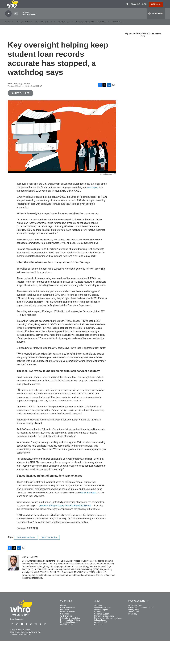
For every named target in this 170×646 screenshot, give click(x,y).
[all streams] (156, 19)
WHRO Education (85, 27)
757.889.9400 (15, 640)
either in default (88, 497)
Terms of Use (133, 617)
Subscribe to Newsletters (70, 623)
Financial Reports (101, 615)
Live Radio (64, 615)
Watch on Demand (67, 613)
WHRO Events (66, 621)
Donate (158, 6)
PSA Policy (132, 619)
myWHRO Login (140, 7)
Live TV (63, 611)
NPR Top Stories (49, 542)
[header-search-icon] (128, 7)
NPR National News (26, 542)
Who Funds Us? (100, 627)
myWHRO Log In (67, 629)
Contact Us (98, 629)
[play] (8, 18)
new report (92, 192)
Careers (97, 617)
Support (101, 27)
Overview (98, 611)
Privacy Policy (133, 615)
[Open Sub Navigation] (13, 27)
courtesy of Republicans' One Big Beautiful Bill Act (65, 510)
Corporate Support (101, 619)
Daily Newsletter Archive (70, 625)
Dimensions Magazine (69, 627)
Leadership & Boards (102, 613)
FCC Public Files (135, 611)
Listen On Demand (67, 617)
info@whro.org (26, 640)
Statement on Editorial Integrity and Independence (108, 624)
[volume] (16, 19)
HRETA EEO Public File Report (140, 613)
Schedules (64, 619)
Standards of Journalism (104, 621)
